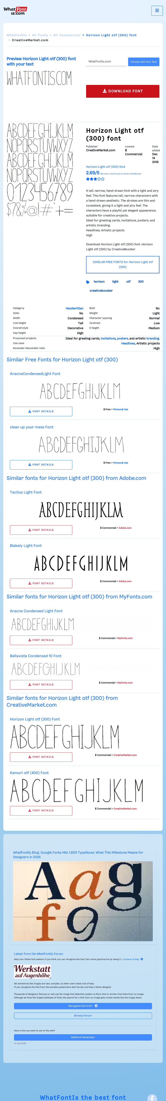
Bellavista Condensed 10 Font (35, 656)
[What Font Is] (15, 11)
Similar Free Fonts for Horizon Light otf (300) (62, 360)
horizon (99, 281)
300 (141, 281)
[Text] (106, 62)
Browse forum (83, 1015)
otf (128, 281)
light (115, 281)
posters (122, 338)
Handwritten (74, 308)
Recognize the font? (83, 1005)
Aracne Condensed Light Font (36, 611)
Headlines (128, 343)
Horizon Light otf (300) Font (35, 719)
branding (152, 338)
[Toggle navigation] (157, 10)
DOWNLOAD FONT (123, 91)
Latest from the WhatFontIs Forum (38, 954)
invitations (108, 338)
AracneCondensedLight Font (35, 374)
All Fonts (40, 35)
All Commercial (67, 35)
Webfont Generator (83, 1037)
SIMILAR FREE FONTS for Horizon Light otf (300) (123, 265)
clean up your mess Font (31, 427)
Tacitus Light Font (26, 492)
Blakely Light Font (26, 546)
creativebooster (101, 291)
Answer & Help (133, 959)
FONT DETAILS (41, 411)
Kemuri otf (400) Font (29, 773)
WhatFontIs (17, 35)
